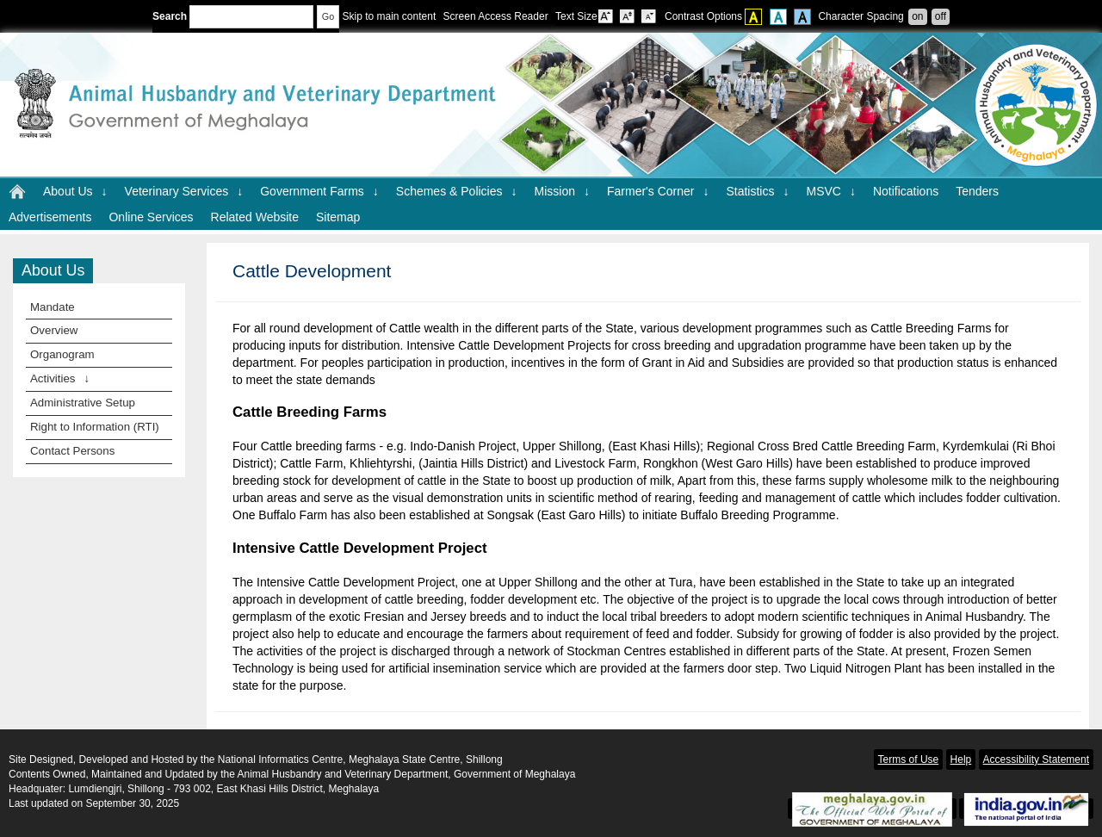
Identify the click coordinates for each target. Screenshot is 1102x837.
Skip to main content (389, 16)
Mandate (52, 307)
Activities (60, 378)
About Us (75, 191)
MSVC (830, 191)
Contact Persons (72, 450)
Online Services (150, 217)
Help (961, 759)
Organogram (62, 354)
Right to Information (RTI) (94, 426)
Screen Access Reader (495, 16)
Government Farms (319, 191)
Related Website (255, 217)
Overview (53, 330)
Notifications (905, 191)
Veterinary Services (184, 191)
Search (232, 16)
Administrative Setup (82, 402)
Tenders (977, 191)
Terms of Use (908, 759)
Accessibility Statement (1036, 759)
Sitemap (338, 217)
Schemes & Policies (456, 191)
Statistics (757, 191)
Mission (562, 191)
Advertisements (50, 217)
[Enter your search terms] (251, 16)
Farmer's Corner (658, 191)
